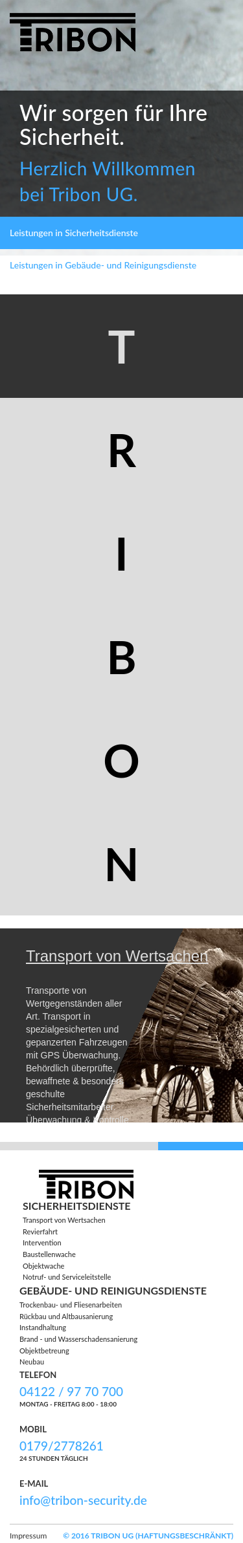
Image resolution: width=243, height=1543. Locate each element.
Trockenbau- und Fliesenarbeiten (70, 1304)
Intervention (42, 1242)
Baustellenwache (49, 1254)
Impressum (28, 1535)
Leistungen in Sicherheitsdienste (74, 232)
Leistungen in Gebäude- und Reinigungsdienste (103, 264)
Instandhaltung (42, 1327)
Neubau (31, 1361)
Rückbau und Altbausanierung (66, 1316)
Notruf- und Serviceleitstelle (67, 1277)
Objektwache (43, 1266)
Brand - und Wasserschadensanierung (78, 1339)
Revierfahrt (40, 1231)
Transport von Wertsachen (64, 1220)
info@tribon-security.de (83, 1500)
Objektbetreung (44, 1350)
